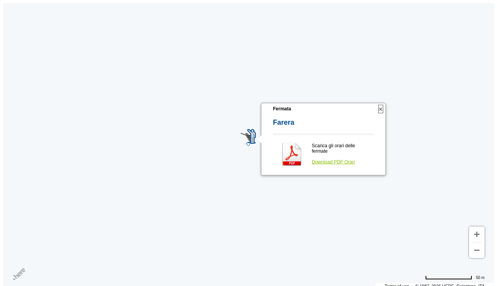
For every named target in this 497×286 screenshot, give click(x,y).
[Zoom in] (477, 234)
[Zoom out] (477, 250)
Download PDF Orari (333, 162)
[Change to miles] (455, 277)
